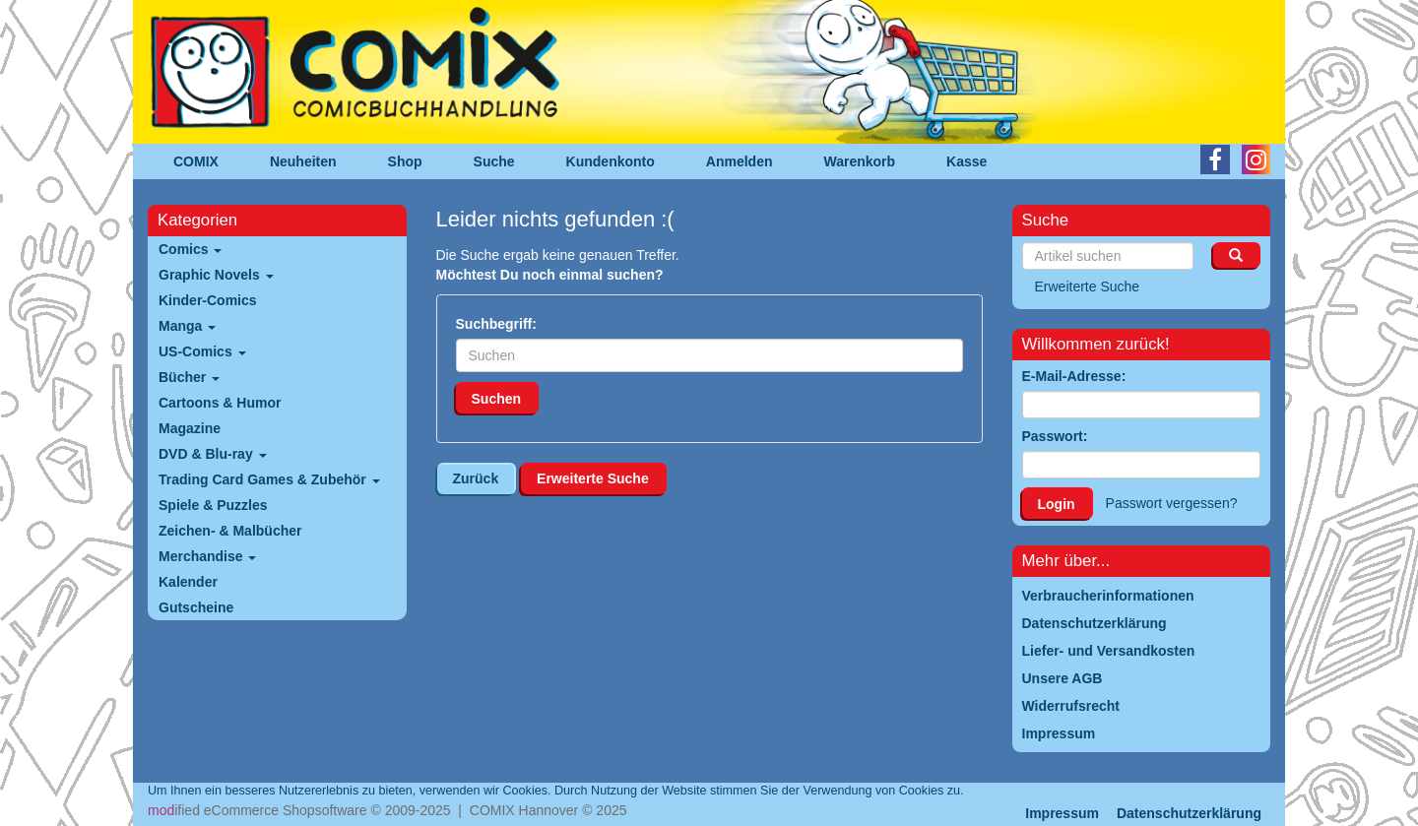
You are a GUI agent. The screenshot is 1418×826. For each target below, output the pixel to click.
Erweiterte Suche (593, 478)
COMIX (196, 161)
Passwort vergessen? (1172, 503)
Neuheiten (303, 161)
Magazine (190, 428)
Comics (190, 249)
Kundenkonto (610, 161)
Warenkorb (860, 161)
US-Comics (202, 351)
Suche (494, 161)
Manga (187, 326)
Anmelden (739, 161)
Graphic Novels (216, 275)
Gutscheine (196, 607)
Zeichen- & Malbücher (230, 531)
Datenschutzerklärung (1189, 813)
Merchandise (207, 556)
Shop (405, 161)
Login (1056, 504)
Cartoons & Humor (220, 403)
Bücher (189, 377)
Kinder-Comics (208, 300)
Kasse (966, 161)
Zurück (476, 478)
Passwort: (1055, 436)
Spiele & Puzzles (213, 505)
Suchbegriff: (496, 324)
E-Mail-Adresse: (1074, 376)
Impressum (1062, 813)
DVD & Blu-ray (213, 454)
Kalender (188, 582)
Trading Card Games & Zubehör (269, 479)
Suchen (497, 399)
